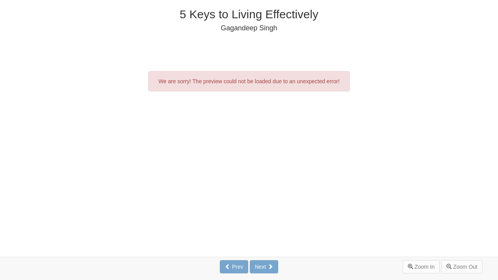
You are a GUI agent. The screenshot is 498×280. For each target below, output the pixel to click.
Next (264, 267)
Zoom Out (461, 267)
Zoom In (421, 267)
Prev (234, 267)
